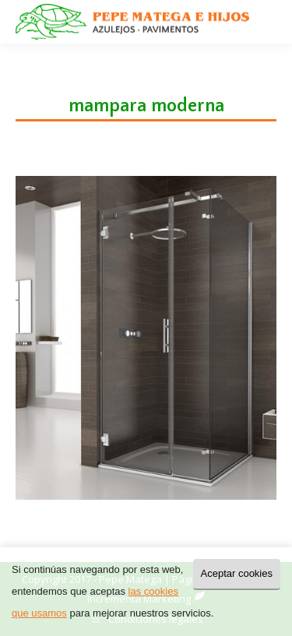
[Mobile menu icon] (267, 21)
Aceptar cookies (237, 573)
